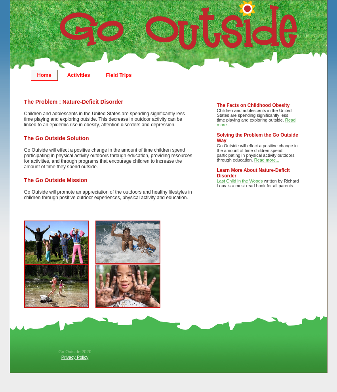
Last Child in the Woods (240, 181)
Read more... (267, 160)
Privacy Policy (74, 357)
